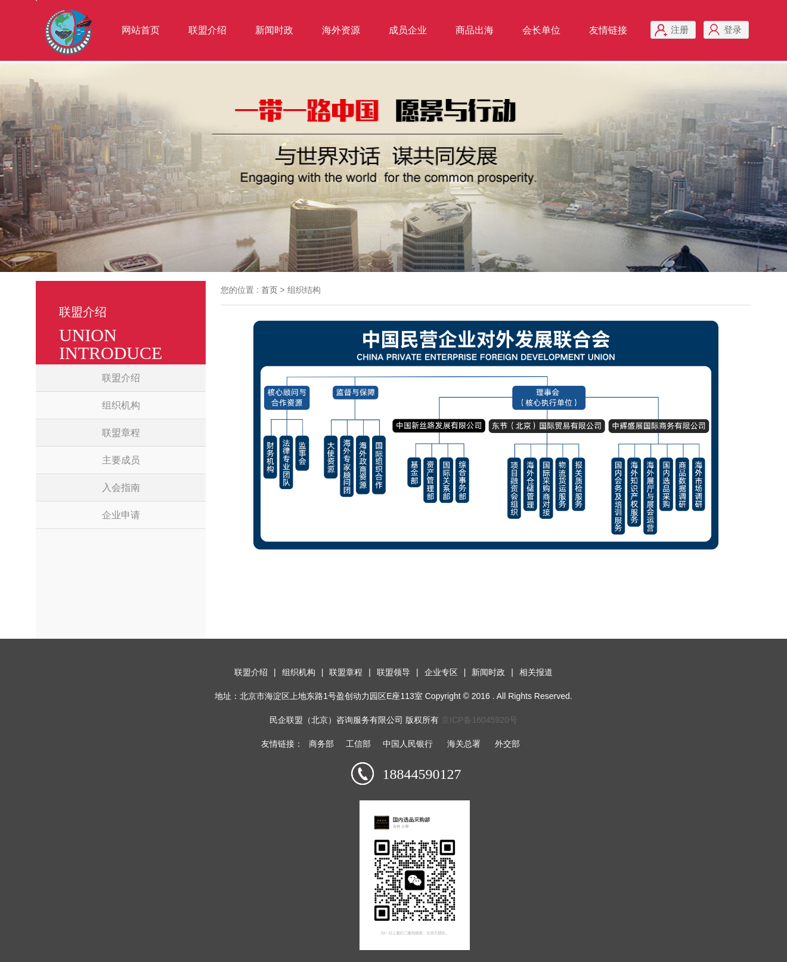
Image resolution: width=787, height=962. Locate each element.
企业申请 (121, 515)
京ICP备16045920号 (479, 720)
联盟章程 (121, 433)
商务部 (321, 743)
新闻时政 (274, 30)
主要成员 (121, 460)
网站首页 (141, 30)
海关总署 (464, 743)
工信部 (358, 743)
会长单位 (541, 30)
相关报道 (536, 672)
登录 (733, 29)
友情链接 (608, 30)
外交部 (507, 743)
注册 (680, 29)
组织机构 (121, 405)
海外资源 (341, 30)
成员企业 (408, 30)
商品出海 (475, 30)
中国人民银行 (408, 743)
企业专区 (441, 672)
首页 (269, 290)
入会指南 (121, 487)
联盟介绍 (207, 30)
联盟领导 (393, 672)
